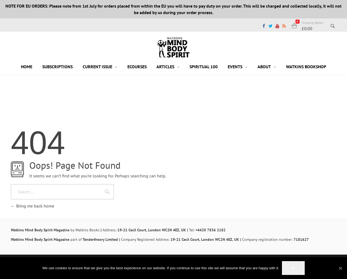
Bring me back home (32, 206)
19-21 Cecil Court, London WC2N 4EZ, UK (151, 230)
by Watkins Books (84, 230)
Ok (293, 268)
